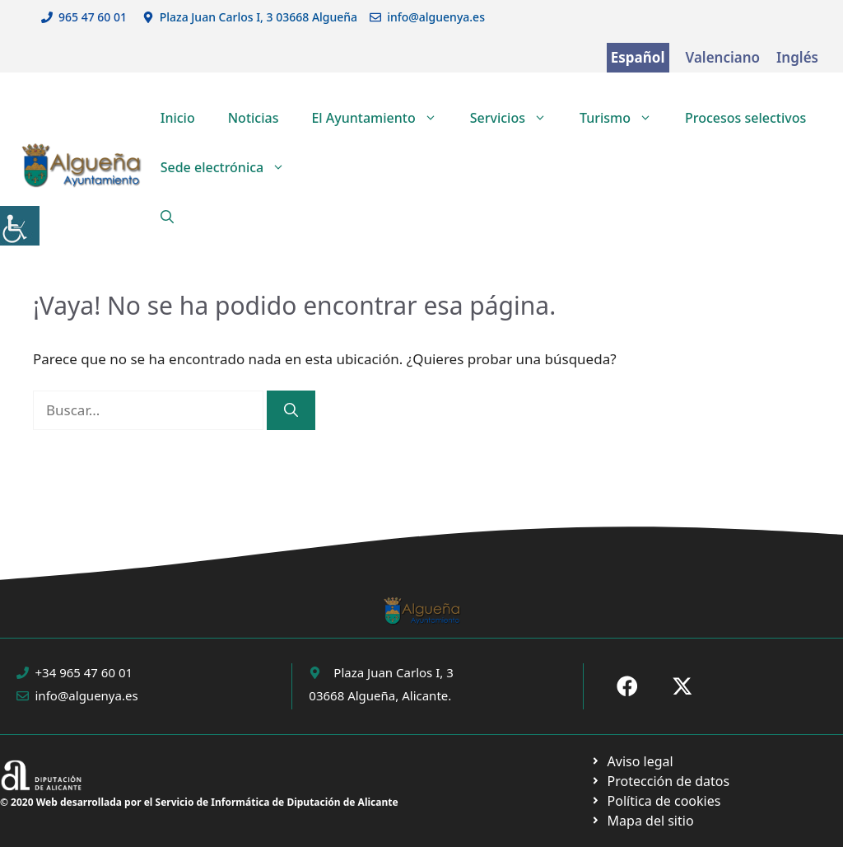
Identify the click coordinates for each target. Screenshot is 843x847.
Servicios (516, 118)
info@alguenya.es (436, 17)
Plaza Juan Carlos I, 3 (393, 672)
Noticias (253, 118)
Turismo (624, 118)
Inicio (178, 118)
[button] (167, 216)
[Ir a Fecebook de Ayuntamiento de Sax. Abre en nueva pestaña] (627, 686)
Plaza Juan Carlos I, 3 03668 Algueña (259, 17)
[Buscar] (291, 410)
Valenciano (723, 57)
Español (638, 57)
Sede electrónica (231, 167)
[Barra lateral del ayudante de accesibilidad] (20, 226)
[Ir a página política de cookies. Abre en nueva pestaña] (659, 781)
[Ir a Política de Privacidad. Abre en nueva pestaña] (631, 761)
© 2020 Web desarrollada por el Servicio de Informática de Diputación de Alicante (199, 802)
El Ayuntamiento (382, 118)
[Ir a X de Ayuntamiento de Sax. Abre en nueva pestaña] (682, 686)
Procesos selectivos (745, 118)
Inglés (797, 57)
